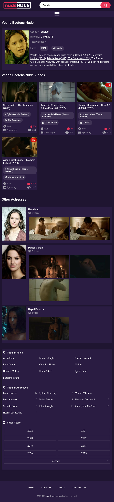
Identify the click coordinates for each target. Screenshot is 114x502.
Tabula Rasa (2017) (57, 58)
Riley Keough (56, 406)
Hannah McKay (11, 371)
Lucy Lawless (20, 393)
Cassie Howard (83, 358)
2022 (30, 430)
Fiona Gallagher (47, 358)
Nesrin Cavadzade (20, 412)
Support (46, 487)
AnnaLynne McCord (92, 406)
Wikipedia (57, 48)
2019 (84, 438)
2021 (84, 430)
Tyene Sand (81, 371)
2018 (30, 445)
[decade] (57, 461)
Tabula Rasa (51, 122)
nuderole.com (53, 496)
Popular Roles (15, 352)
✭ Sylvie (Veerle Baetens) (17, 114)
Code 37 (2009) (83, 55)
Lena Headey (20, 399)
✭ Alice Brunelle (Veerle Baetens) (16, 170)
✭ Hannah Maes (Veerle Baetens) (91, 115)
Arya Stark (8, 358)
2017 (84, 445)
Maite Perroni (56, 399)
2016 (30, 453)
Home (31, 487)
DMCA (61, 487)
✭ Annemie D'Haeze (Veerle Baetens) (55, 115)
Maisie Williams (92, 393)
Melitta (78, 364)
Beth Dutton (9, 364)
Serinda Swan (20, 406)
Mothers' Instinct (16, 177)
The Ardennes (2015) (79, 58)
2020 (30, 438)
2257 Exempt (79, 487)
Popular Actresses (17, 387)
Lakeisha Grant (11, 377)
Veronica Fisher (47, 364)
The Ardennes (14, 120)
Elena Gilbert (45, 371)
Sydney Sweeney (56, 393)
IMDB (44, 48)
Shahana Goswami (92, 399)
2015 (84, 453)
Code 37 (87, 122)
